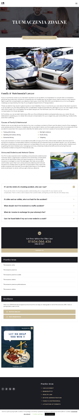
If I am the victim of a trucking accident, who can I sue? (25, 187)
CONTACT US (39, 250)
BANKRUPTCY (48, 391)
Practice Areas (35, 37)
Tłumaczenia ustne (9, 265)
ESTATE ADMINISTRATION (52, 397)
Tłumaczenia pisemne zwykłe (12, 274)
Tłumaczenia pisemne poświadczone (14, 284)
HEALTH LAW (47, 394)
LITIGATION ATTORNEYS (51, 404)
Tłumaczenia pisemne (10, 269)
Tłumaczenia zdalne (9, 279)
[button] (39, 187)
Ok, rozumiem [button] (50, 414)
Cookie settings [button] (38, 414)
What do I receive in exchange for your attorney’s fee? (24, 212)
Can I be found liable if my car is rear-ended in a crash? (25, 219)
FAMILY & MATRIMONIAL (51, 401)
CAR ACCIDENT (48, 388)
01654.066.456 (39, 241)
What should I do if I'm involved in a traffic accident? (24, 206)
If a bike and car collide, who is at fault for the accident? (25, 199)
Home (27, 37)
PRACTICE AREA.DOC (13, 311)
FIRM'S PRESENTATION (14, 316)
